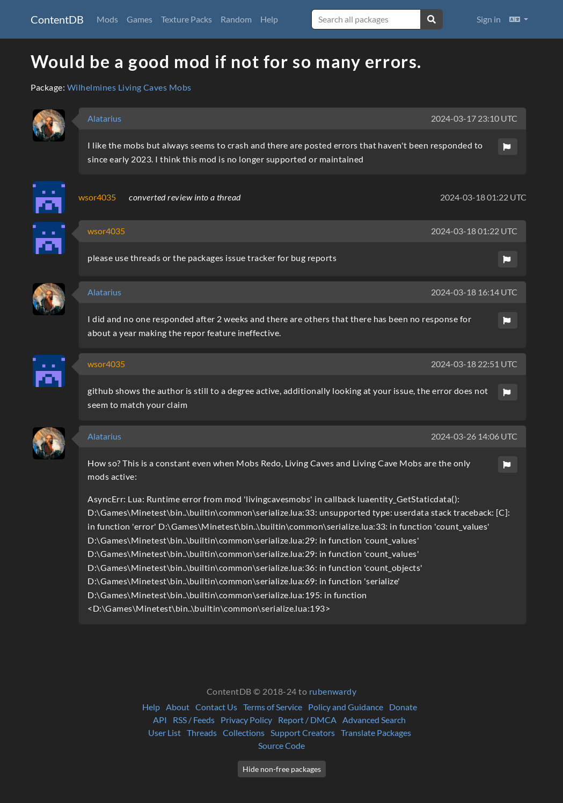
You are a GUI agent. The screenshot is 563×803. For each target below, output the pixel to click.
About (177, 707)
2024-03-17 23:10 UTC (474, 118)
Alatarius (104, 118)
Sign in (489, 19)
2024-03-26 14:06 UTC (474, 436)
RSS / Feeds (194, 720)
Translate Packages (376, 732)
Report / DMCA (307, 720)
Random (236, 19)
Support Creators (302, 732)
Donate (403, 707)
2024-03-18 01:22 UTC (483, 197)
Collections (244, 732)
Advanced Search (374, 720)
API (160, 720)
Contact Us (216, 707)
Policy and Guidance (345, 707)
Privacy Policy (246, 720)
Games (139, 19)
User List (164, 732)
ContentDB (57, 19)
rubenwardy (333, 691)
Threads (202, 732)
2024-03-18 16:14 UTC (474, 292)
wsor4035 (97, 197)
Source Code (281, 745)
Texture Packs (186, 19)
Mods (107, 19)
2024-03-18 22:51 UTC (474, 364)
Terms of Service (272, 707)
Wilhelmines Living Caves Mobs (129, 87)
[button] (518, 19)
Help (269, 19)
